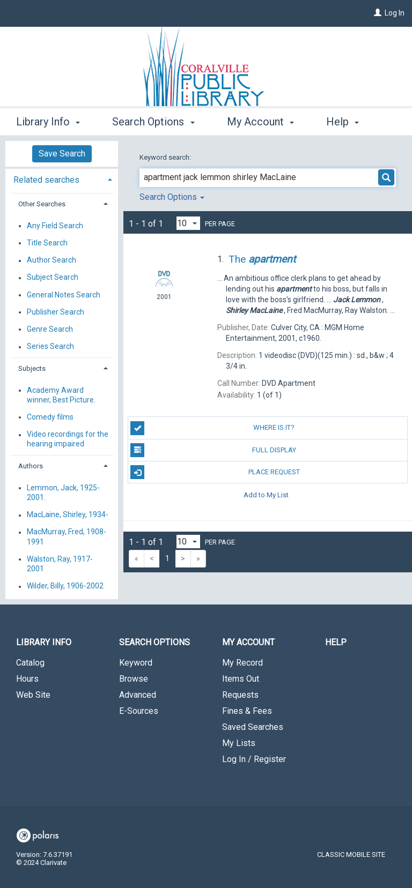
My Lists (238, 743)
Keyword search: (166, 157)
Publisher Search (55, 312)
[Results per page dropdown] (188, 223)
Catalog (30, 663)
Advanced (137, 695)
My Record (242, 663)
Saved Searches (252, 727)
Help (336, 642)
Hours (27, 679)
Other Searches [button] (41, 204)
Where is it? (212, 428)
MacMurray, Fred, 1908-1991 (66, 537)
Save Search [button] (62, 153)
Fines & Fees (247, 711)
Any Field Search (55, 225)
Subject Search (52, 277)
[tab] (61, 179)
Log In (394, 13)
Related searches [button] (46, 180)
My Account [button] (260, 120)
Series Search (50, 346)
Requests (240, 695)
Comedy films (50, 417)
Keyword (135, 663)
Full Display (213, 450)
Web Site (33, 695)
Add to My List (266, 494)
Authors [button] (30, 466)
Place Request (214, 472)
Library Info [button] (48, 120)
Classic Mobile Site (351, 854)
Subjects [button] (32, 368)
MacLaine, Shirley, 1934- (67, 515)
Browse (133, 679)
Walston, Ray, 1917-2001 (60, 564)
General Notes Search (63, 294)
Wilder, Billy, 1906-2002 (65, 586)
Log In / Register (254, 759)
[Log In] (377, 13)
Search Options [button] (153, 120)
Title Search (47, 242)
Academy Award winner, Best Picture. (61, 395)
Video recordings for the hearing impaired (67, 439)
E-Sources (138, 711)
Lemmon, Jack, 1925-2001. (63, 492)
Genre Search (50, 329)
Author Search (51, 260)
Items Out (240, 679)
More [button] (347, 121)
